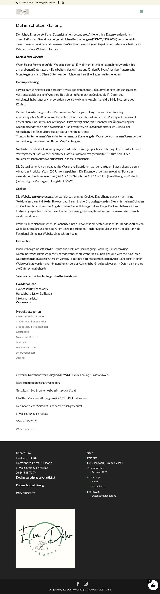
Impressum (93, 491)
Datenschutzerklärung (104, 495)
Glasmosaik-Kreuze (26, 337)
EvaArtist (92, 457)
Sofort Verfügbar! (25, 352)
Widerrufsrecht (25, 429)
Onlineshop (93, 477)
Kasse (95, 481)
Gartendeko (22, 331)
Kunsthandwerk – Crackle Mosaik (105, 462)
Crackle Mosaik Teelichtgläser (32, 326)
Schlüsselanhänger (26, 347)
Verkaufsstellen (95, 468)
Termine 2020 (99, 472)
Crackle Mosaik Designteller (31, 321)
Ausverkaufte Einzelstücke (30, 316)
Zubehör (20, 357)
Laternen (21, 342)
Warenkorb (98, 486)
